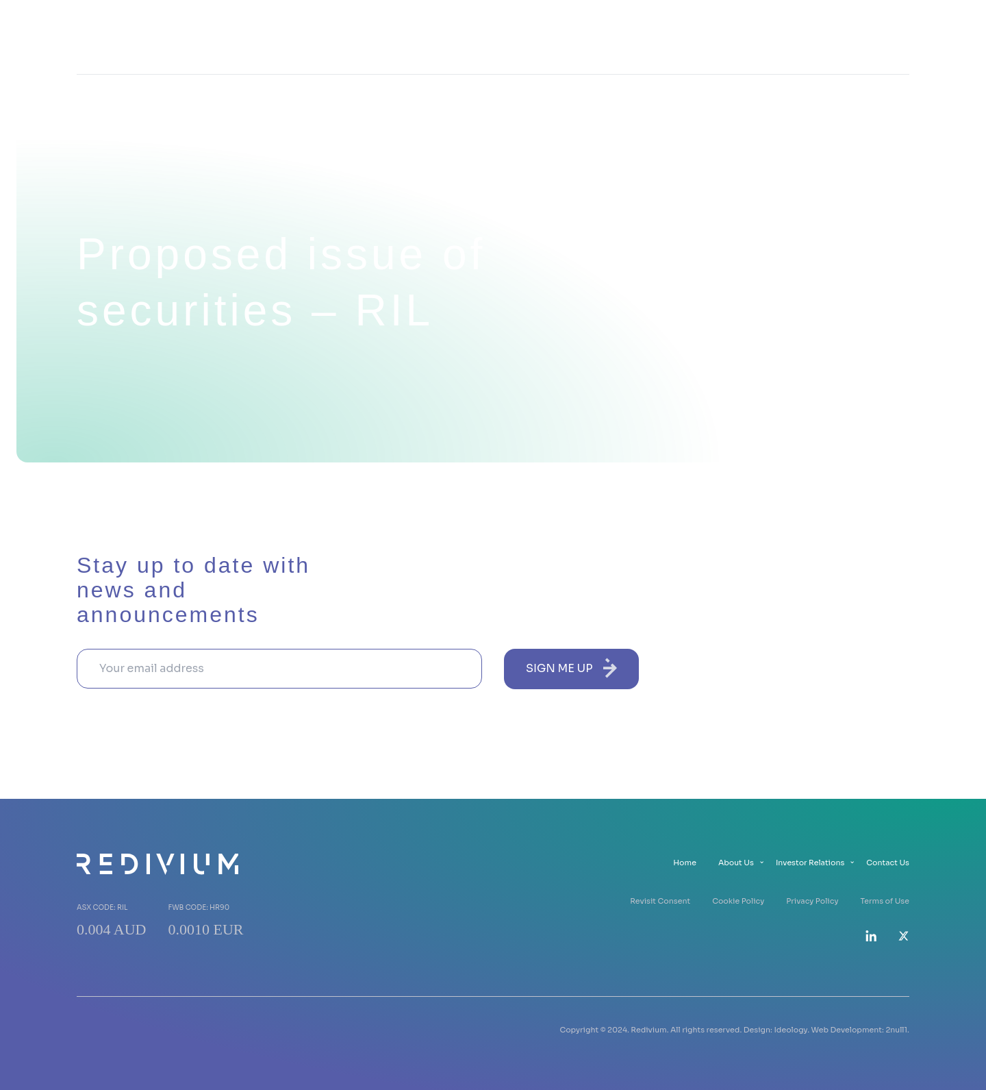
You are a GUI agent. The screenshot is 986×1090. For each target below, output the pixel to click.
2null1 (896, 1030)
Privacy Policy (812, 901)
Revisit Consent (660, 901)
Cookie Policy (738, 901)
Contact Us (878, 36)
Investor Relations (775, 36)
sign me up (571, 668)
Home (612, 36)
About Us (677, 36)
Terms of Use (884, 901)
